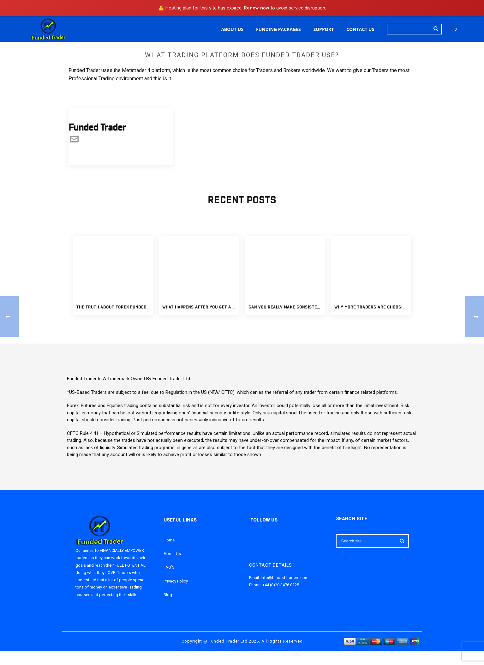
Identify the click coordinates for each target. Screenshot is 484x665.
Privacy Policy (176, 581)
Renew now (256, 8)
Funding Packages (278, 29)
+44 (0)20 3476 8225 (280, 585)
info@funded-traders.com (284, 577)
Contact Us (360, 29)
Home (169, 540)
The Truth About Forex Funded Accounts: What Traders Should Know (114, 307)
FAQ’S (169, 567)
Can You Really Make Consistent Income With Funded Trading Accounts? (286, 307)
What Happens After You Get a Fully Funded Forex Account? (200, 307)
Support (324, 29)
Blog (168, 594)
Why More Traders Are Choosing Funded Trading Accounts (372, 307)
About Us (232, 29)
